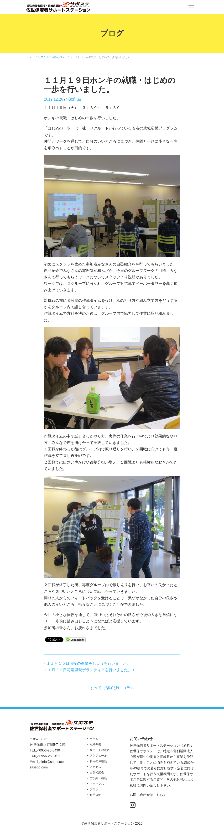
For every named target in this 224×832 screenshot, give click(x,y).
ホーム (94, 738)
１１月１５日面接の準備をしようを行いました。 (87, 663)
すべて (95, 688)
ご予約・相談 (98, 778)
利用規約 (95, 795)
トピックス (97, 783)
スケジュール (98, 755)
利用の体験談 (98, 761)
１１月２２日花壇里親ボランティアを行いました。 (89, 670)
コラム (128, 688)
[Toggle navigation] (191, 7)
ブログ (94, 789)
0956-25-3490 (49, 750)
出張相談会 (97, 772)
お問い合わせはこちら (147, 795)
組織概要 (95, 744)
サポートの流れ (100, 750)
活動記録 (74, 99)
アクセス (95, 766)
